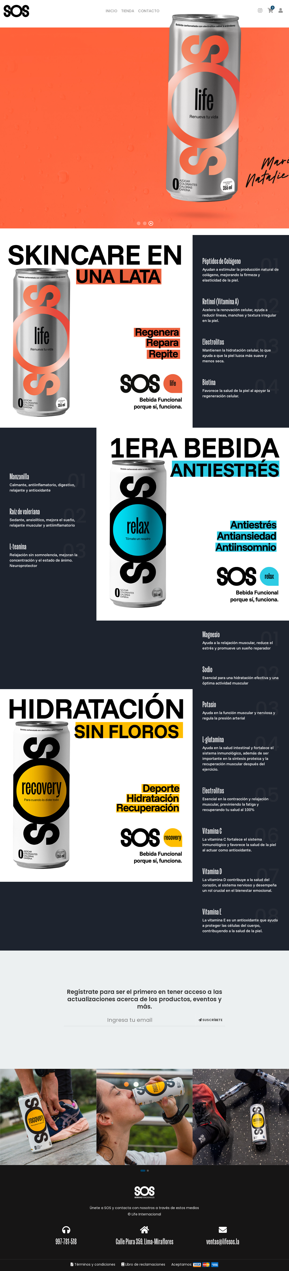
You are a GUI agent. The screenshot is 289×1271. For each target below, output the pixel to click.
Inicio (111, 10)
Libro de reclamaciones (143, 1264)
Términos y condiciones (93, 1264)
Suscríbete (210, 1020)
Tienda (127, 10)
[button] (143, 1170)
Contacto (148, 10)
